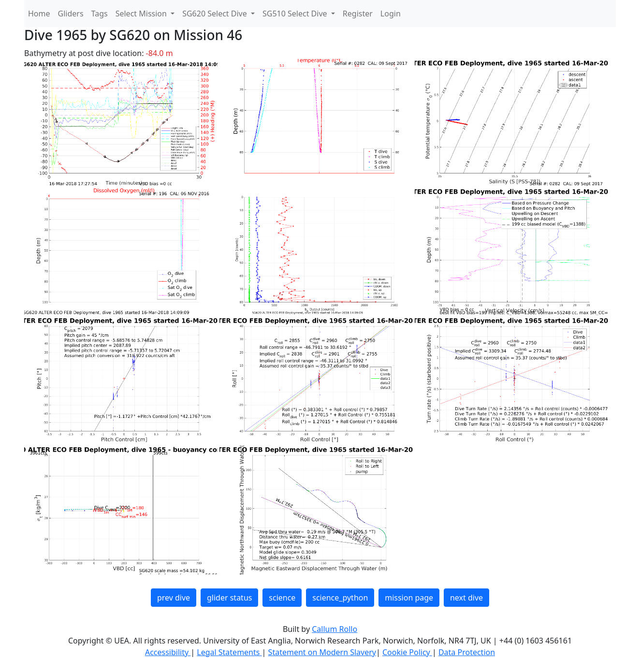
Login (390, 13)
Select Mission (142, 13)
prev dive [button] (173, 597)
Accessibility (167, 652)
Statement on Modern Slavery (322, 652)
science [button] (282, 597)
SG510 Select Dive (295, 13)
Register (358, 13)
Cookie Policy (407, 652)
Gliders (71, 13)
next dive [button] (466, 597)
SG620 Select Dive (215, 13)
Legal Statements (229, 652)
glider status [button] (229, 597)
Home (39, 13)
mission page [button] (409, 597)
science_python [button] (340, 597)
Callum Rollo (334, 629)
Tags (99, 13)
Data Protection (466, 652)
